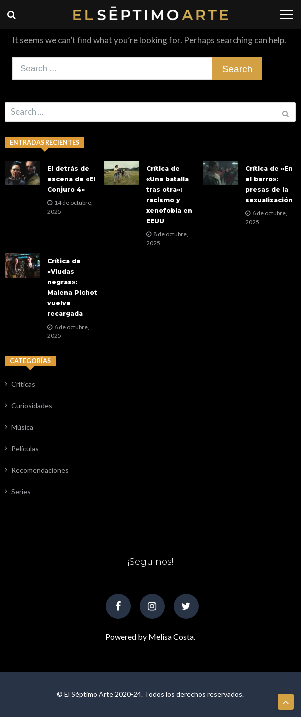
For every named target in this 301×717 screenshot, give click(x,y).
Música (23, 427)
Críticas (24, 384)
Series (21, 491)
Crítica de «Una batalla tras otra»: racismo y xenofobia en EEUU (169, 195)
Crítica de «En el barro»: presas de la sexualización (269, 184)
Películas (25, 448)
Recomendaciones (40, 470)
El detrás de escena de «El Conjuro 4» (72, 179)
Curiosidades (32, 405)
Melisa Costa (171, 636)
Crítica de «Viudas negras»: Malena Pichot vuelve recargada (73, 287)
